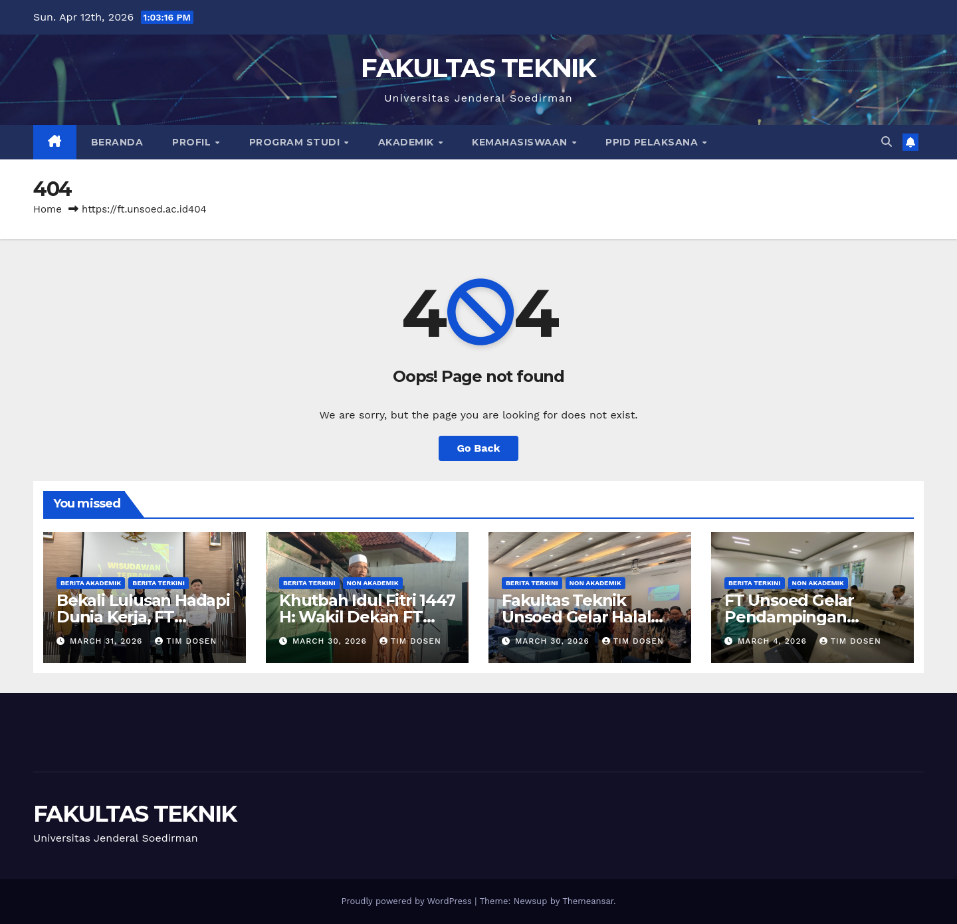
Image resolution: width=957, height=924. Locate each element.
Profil (193, 142)
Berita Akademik (90, 583)
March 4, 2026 (774, 641)
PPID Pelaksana (653, 142)
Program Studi (296, 142)
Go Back (478, 448)
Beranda (117, 142)
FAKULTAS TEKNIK (478, 68)
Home (47, 209)
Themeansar (587, 901)
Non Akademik (373, 583)
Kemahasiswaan (521, 142)
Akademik (407, 142)
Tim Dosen (186, 641)
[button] (886, 142)
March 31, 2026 (108, 641)
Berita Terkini (158, 583)
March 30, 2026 (331, 641)
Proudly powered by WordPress (408, 901)
